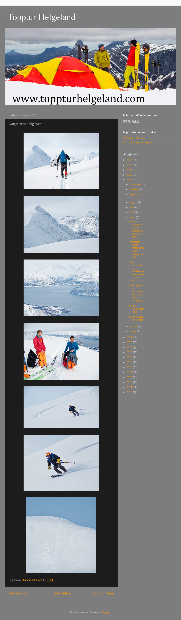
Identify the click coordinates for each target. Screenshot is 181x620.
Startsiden (62, 593)
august (134, 202)
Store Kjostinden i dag (136, 308)
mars (133, 217)
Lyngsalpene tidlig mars (136, 318)
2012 (130, 382)
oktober (134, 189)
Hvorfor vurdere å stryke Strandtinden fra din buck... (136, 229)
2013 (130, 377)
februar (134, 326)
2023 (130, 174)
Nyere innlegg (19, 593)
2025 (130, 165)
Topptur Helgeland (42, 17)
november (136, 184)
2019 (130, 347)
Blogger (105, 612)
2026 (130, 159)
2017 (130, 357)
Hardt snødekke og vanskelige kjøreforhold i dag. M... (136, 271)
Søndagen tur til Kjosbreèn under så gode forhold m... (137, 293)
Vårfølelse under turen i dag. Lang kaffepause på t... (137, 249)
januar (133, 331)
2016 (130, 362)
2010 (130, 392)
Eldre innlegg (103, 593)
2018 (130, 352)
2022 (130, 180)
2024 (130, 170)
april (132, 212)
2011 (130, 387)
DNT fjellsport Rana (134, 138)
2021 (130, 337)
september (136, 194)
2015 (130, 367)
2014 (130, 372)
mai (132, 207)
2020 (130, 342)
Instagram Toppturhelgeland (138, 142)
